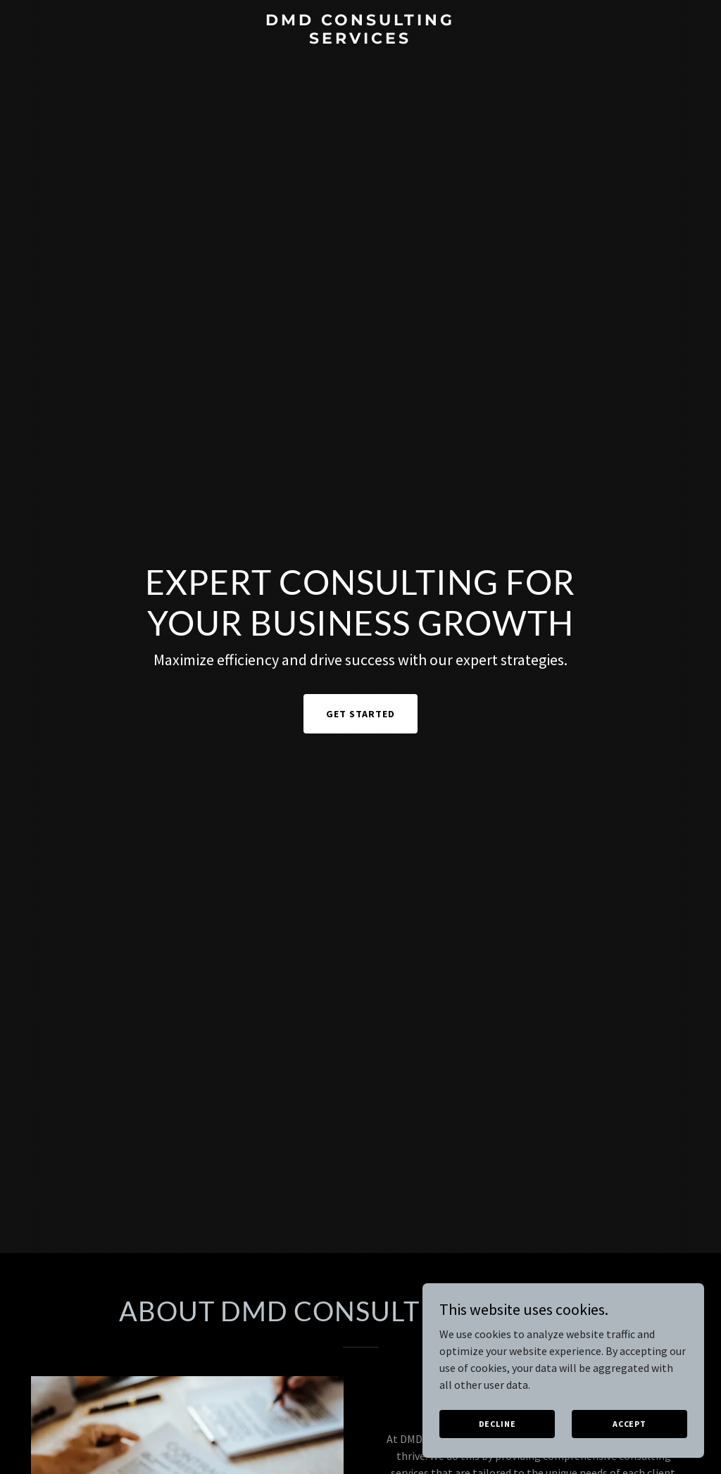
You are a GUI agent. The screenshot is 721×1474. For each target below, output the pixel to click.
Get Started (360, 713)
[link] (360, 39)
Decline (497, 1423)
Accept (629, 1423)
